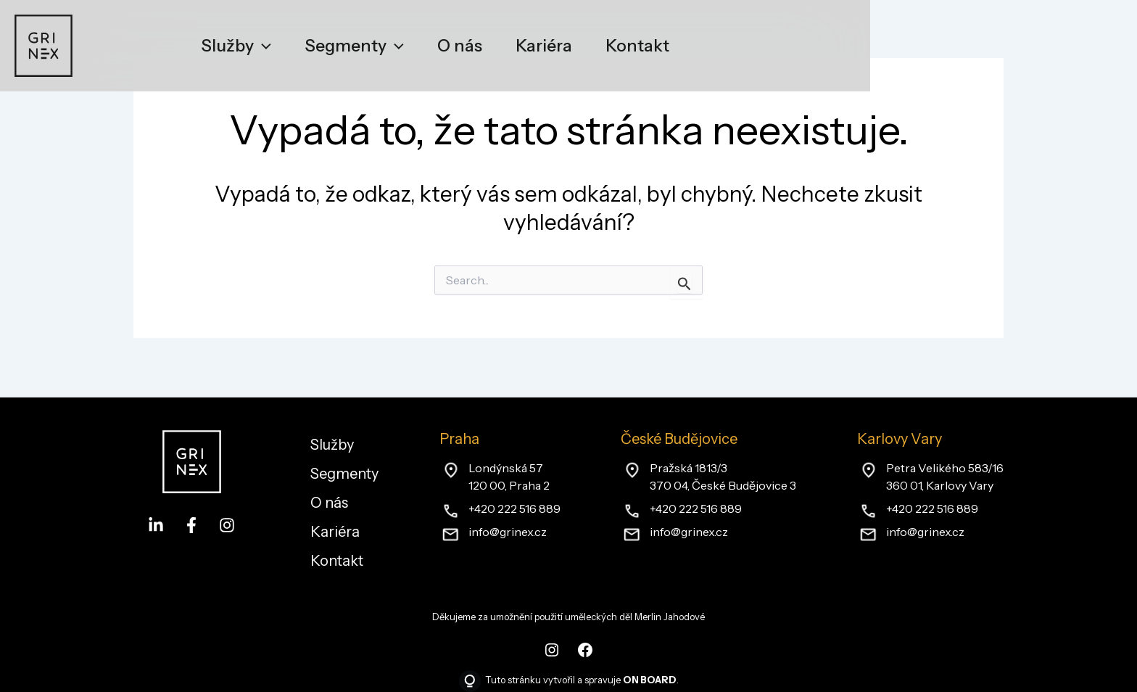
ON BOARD (650, 679)
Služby (332, 444)
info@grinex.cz (507, 531)
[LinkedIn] (156, 525)
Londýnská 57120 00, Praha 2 (509, 477)
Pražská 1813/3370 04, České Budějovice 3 (723, 477)
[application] (262, 46)
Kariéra (335, 531)
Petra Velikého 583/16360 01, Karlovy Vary (945, 477)
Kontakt (336, 560)
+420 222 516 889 (514, 508)
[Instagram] (227, 525)
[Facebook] (191, 525)
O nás (329, 502)
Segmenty (344, 473)
